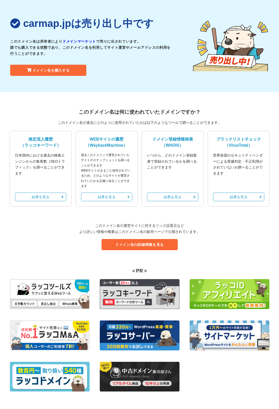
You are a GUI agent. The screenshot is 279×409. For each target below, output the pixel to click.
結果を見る (47, 197)
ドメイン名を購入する (48, 70)
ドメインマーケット (79, 41)
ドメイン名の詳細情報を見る (139, 245)
